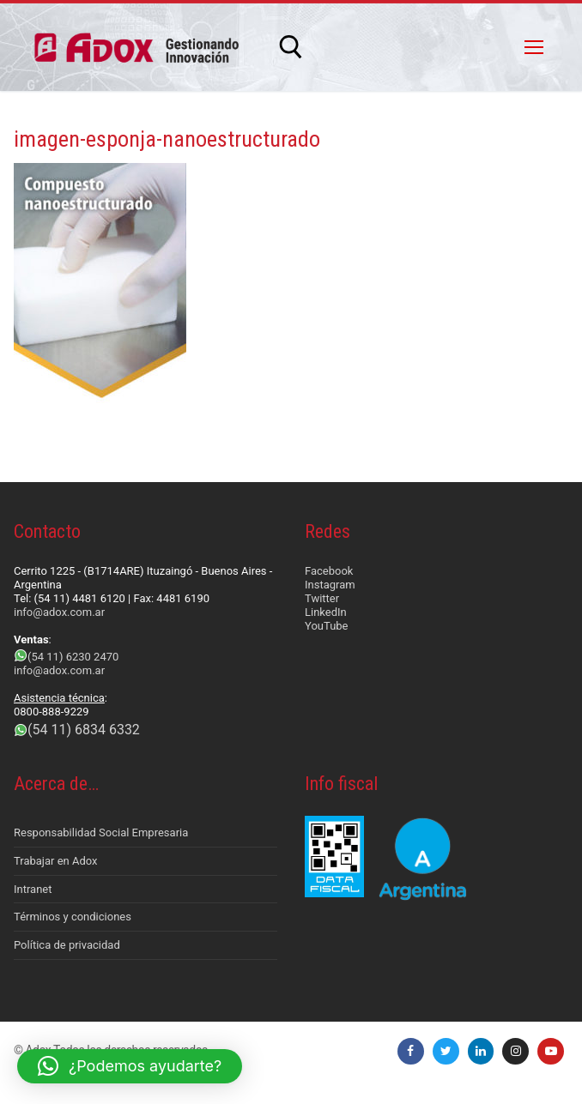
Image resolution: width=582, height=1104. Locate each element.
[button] (129, 1066)
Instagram (330, 584)
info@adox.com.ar (59, 612)
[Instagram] (515, 1051)
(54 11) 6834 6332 (83, 729)
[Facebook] (410, 1051)
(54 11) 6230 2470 (72, 656)
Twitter (322, 598)
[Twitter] (446, 1051)
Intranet (33, 889)
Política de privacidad (67, 944)
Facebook (329, 570)
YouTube (327, 625)
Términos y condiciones (72, 916)
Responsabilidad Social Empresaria (101, 832)
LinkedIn (326, 612)
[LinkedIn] (481, 1051)
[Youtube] (550, 1051)
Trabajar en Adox (56, 860)
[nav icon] (533, 47)
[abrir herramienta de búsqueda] (291, 47)
